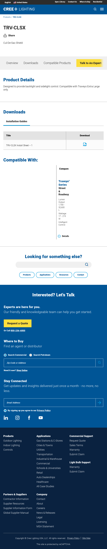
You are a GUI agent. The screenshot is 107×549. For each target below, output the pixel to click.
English (8, 2)
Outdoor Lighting (12, 440)
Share (9, 35)
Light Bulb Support (80, 462)
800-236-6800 (18, 330)
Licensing (42, 521)
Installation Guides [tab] (16, 121)
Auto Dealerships (46, 477)
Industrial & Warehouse (49, 458)
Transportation (45, 454)
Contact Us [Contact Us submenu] (72, 2)
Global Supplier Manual (16, 512)
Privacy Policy (44, 410)
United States (20, 2)
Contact (80, 275)
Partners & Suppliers (15, 494)
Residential (97, 2)
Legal (39, 517)
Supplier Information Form (17, 508)
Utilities (41, 449)
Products (7, 17)
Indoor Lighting (11, 445)
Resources (63, 275)
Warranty (75, 449)
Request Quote (78, 440)
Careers (41, 508)
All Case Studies (45, 486)
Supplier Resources (13, 503)
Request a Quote (17, 323)
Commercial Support (81, 436)
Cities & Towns (45, 445)
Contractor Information (16, 498)
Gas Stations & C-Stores (50, 440)
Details (63, 236)
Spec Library (60, 2)
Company (42, 494)
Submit (99, 402)
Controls (8, 449)
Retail (40, 472)
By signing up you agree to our (29, 410)
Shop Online (21, 370)
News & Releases (46, 512)
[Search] (95, 9)
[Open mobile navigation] (102, 9)
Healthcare (42, 481)
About (40, 503)
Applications (45, 275)
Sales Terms (76, 445)
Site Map (86, 538)
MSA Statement (45, 526)
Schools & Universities (49, 468)
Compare (60, 168)
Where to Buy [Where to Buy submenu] (85, 2)
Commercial (43, 463)
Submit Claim (77, 454)
